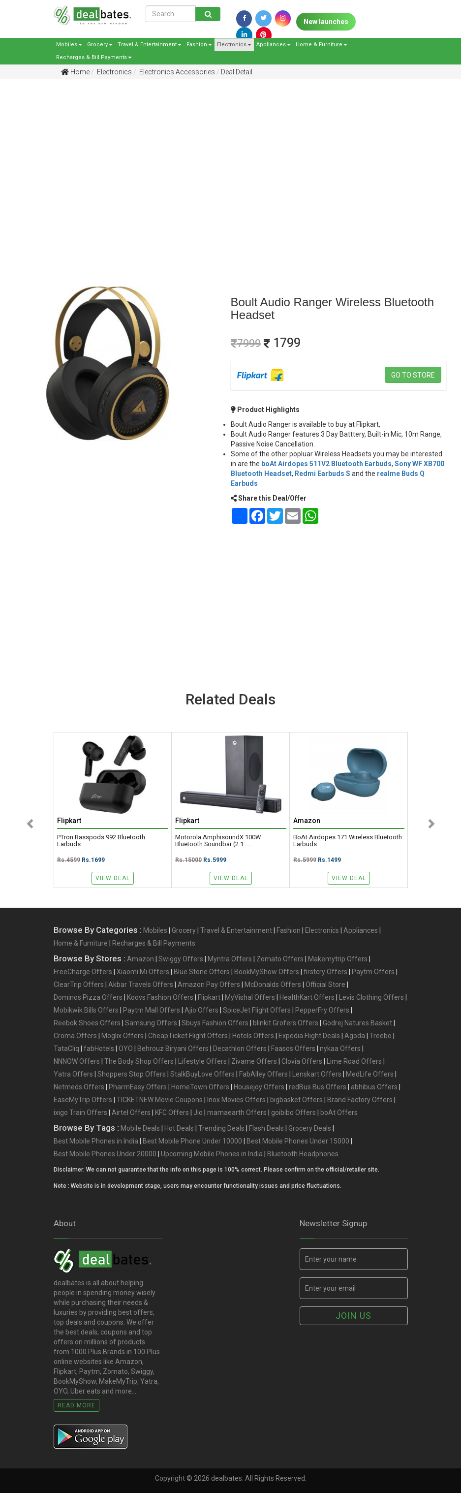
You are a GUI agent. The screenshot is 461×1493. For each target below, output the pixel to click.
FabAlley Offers (263, 1074)
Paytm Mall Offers (151, 1010)
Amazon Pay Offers (209, 984)
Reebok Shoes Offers (87, 1023)
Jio (198, 1112)
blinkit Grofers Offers (285, 1023)
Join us (353, 1315)
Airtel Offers (131, 1112)
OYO (126, 1048)
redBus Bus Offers (317, 1087)
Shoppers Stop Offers (131, 1074)
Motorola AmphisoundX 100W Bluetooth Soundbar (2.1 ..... (218, 841)
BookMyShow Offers (266, 972)
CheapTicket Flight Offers (188, 1036)
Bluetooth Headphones (302, 1154)
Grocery (100, 44)
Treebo (380, 1036)
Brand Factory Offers (360, 1100)
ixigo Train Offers (80, 1112)
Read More (76, 1405)
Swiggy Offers (180, 959)
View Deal (112, 878)
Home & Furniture (321, 44)
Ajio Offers (201, 1010)
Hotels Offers (253, 1036)
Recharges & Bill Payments (94, 57)
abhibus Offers (374, 1087)
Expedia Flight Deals (309, 1036)
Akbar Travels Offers (140, 984)
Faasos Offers (293, 1048)
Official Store (325, 984)
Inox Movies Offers (236, 1100)
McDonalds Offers (273, 984)
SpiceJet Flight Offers (257, 1010)
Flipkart (209, 997)
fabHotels (99, 1048)
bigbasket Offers (296, 1100)
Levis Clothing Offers (371, 997)
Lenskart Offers (316, 1074)
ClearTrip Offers (79, 984)
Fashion (199, 44)
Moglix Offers (122, 1036)
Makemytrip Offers (338, 959)
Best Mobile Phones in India (96, 1141)
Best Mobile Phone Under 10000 (192, 1141)
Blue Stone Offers (202, 972)
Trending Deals (221, 1128)
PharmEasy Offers (138, 1087)
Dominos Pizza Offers (88, 997)
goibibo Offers (293, 1112)
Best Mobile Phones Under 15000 (297, 1141)
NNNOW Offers (77, 1061)
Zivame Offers (254, 1061)
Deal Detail (236, 72)
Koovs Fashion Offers (160, 997)
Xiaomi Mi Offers (143, 972)
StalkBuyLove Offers (202, 1074)
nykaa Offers (340, 1048)
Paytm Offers (373, 972)
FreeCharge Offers (83, 972)
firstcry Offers (325, 972)
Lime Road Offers (354, 1061)
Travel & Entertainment (150, 44)
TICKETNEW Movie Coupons (160, 1100)
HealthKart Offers (307, 997)
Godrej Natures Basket (357, 1023)
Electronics (234, 44)
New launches (326, 22)
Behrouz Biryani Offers (173, 1048)
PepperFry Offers (322, 1010)
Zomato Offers (280, 959)
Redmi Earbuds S (322, 473)
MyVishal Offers (250, 997)
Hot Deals (179, 1128)
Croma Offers (75, 1036)
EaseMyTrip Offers (83, 1100)
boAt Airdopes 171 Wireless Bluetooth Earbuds (347, 841)
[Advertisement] (223, 163)
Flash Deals (266, 1128)
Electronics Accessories (176, 72)
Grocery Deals (309, 1128)
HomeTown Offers (200, 1087)
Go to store (413, 375)
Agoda (354, 1036)
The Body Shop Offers (139, 1061)
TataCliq (66, 1048)
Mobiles (69, 44)
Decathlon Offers (240, 1048)
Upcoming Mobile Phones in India (212, 1154)
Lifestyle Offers (202, 1061)
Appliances (273, 44)
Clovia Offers (301, 1061)
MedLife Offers (370, 1074)
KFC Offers (172, 1112)
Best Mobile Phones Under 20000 (105, 1154)
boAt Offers (339, 1112)
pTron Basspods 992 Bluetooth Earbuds (101, 841)
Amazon (140, 959)
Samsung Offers (151, 1023)
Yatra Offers (73, 1074)
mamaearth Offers (237, 1112)
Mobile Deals (140, 1128)
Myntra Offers (230, 959)
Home (75, 72)
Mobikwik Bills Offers (86, 1010)
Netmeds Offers (79, 1087)
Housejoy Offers (259, 1087)
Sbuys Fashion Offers (215, 1023)
